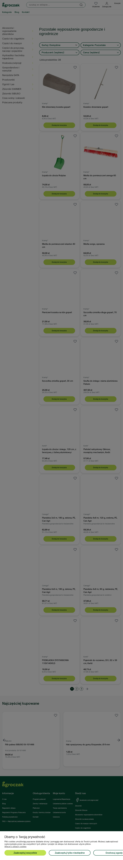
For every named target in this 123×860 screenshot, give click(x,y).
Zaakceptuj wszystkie (25, 852)
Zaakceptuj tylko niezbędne (70, 852)
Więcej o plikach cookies (15, 846)
